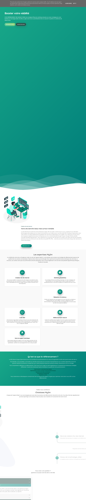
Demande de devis (10, 29)
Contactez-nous (21, 29)
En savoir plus (48, 482)
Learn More (68, 3)
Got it (74, 3)
